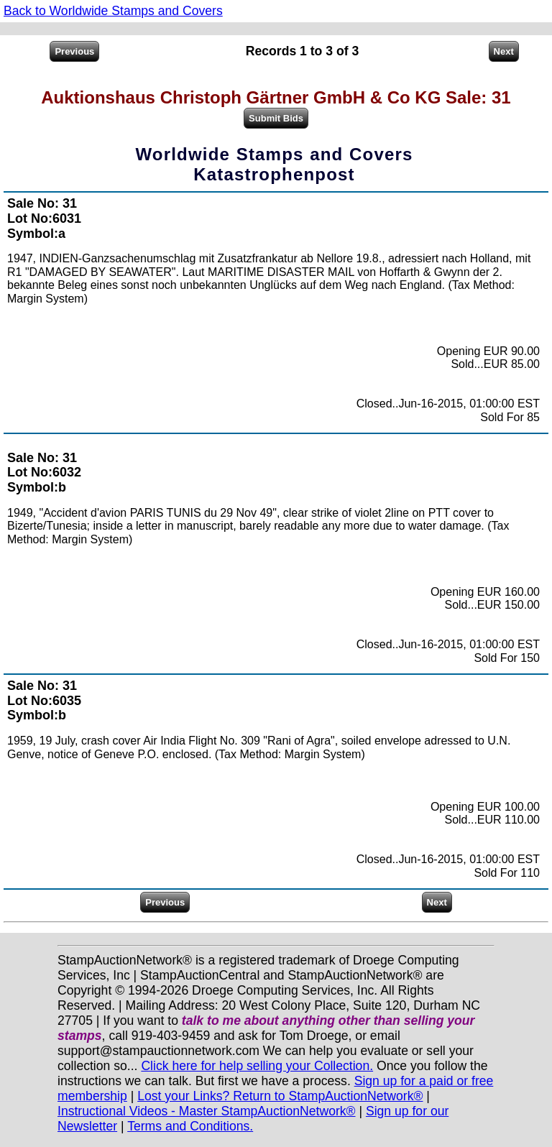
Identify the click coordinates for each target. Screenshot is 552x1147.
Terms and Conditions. (190, 1126)
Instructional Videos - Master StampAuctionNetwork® (207, 1111)
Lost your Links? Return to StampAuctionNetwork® (280, 1096)
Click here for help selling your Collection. (257, 1066)
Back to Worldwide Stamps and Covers (113, 11)
